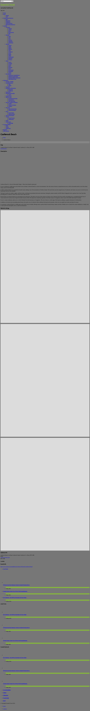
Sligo (9, 33)
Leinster (7, 44)
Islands (9, 85)
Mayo (9, 31)
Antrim (9, 62)
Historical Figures (12, 110)
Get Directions (4, 148)
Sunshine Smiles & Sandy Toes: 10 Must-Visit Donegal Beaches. (15, 591)
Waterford (10, 42)
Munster (7, 35)
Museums (8, 107)
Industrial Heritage (12, 109)
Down (9, 68)
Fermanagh (10, 70)
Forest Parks (11, 112)
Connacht (8, 27)
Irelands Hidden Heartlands (14, 77)
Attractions (5, 80)
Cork (9, 37)
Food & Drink (6, 698)
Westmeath (11, 57)
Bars (7, 19)
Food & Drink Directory (8, 18)
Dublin (9, 46)
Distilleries (8, 22)
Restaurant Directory (10, 24)
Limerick (10, 40)
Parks (7, 111)
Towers (7, 116)
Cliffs (9, 84)
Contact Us (5, 708)
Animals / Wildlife (9, 81)
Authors (4, 706)
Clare (9, 36)
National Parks (11, 114)
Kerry (9, 39)
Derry (9, 66)
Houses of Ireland (12, 105)
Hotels (7, 127)
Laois (9, 50)
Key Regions (8, 74)
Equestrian (8, 92)
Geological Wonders (10, 93)
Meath (9, 54)
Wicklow (10, 59)
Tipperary (10, 41)
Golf (7, 16)
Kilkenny (10, 49)
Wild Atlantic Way (12, 79)
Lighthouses (11, 119)
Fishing (7, 15)
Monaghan (10, 71)
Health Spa (8, 128)
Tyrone (9, 72)
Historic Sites (9, 97)
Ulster (7, 61)
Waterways (8, 122)
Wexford (10, 58)
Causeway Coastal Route (14, 75)
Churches (8, 86)
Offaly (9, 55)
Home (4, 13)
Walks (7, 120)
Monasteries (11, 99)
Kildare (9, 48)
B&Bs (7, 125)
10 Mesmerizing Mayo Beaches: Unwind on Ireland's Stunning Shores (16, 584)
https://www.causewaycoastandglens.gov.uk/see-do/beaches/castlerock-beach (16, 566)
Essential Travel (8, 4)
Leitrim (9, 29)
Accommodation (7, 124)
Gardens (10, 106)
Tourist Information (10, 115)
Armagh (10, 63)
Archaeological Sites (12, 98)
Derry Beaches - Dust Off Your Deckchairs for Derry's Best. (14, 597)
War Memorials (11, 101)
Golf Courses (6, 131)
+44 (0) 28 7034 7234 (5, 557)
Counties (5, 26)
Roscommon (11, 32)
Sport (4, 14)
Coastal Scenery (9, 83)
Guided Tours (9, 96)
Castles (10, 103)
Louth (9, 53)
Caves (9, 94)
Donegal (10, 67)
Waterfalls (10, 123)
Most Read (5, 569)
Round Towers (11, 118)
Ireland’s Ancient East (13, 76)
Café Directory (9, 23)
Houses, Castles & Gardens (12, 102)
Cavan (9, 64)
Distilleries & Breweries (11, 88)
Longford (10, 51)
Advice (4, 692)
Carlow (10, 45)
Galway (10, 28)
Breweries (8, 20)
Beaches (5, 129)
